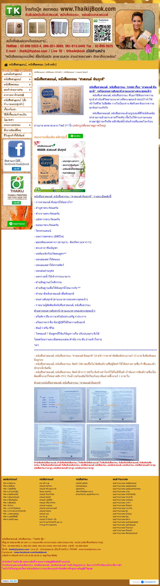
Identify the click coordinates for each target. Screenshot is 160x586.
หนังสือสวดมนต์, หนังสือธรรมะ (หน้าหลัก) (48, 72)
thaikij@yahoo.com (19, 549)
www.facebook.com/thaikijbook (30, 552)
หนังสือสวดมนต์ (69, 72)
